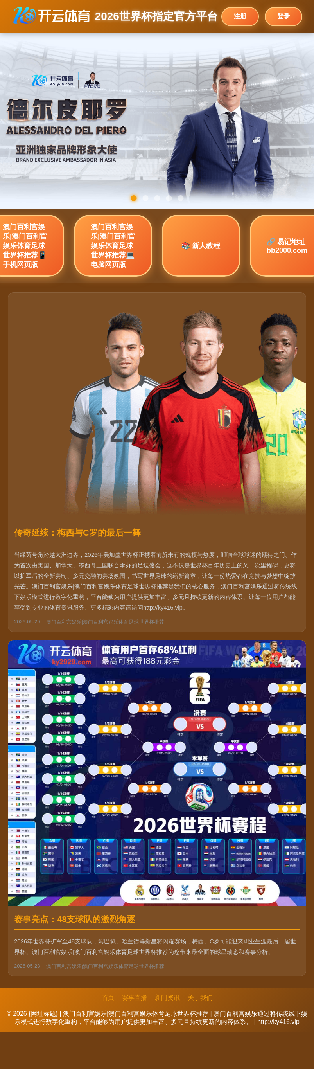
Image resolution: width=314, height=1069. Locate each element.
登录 (283, 16)
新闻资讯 (167, 997)
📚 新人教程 (200, 246)
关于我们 (200, 997)
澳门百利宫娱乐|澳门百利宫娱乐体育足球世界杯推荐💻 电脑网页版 (113, 245)
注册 (240, 16)
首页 (108, 997)
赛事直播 (134, 997)
